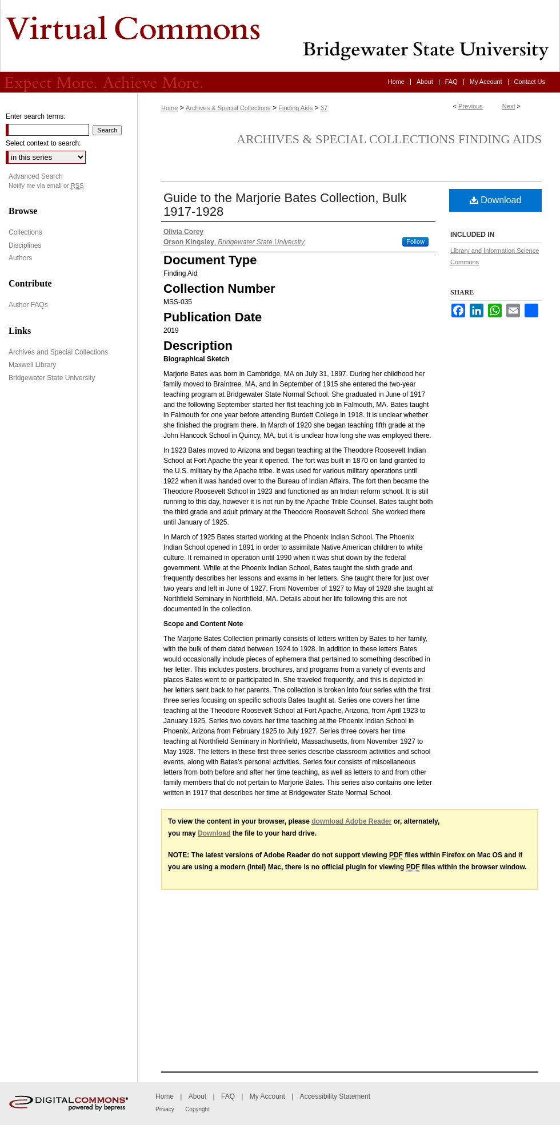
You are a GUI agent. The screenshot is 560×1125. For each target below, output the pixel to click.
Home (169, 107)
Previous (470, 106)
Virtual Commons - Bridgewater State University (280, 36)
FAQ (228, 1096)
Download (496, 200)
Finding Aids (295, 107)
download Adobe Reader (351, 821)
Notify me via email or (46, 185)
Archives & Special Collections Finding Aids (389, 139)
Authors (20, 258)
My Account (267, 1096)
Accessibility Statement (335, 1096)
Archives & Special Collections (228, 107)
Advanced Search (36, 176)
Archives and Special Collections (58, 352)
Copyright (197, 1109)
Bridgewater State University (52, 378)
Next (508, 106)
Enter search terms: (36, 116)
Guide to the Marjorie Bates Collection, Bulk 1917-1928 (285, 205)
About (197, 1096)
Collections (25, 232)
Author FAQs (28, 305)
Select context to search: (43, 143)
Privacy (164, 1109)
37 (324, 107)
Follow (415, 241)
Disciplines (25, 245)
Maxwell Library (32, 365)
